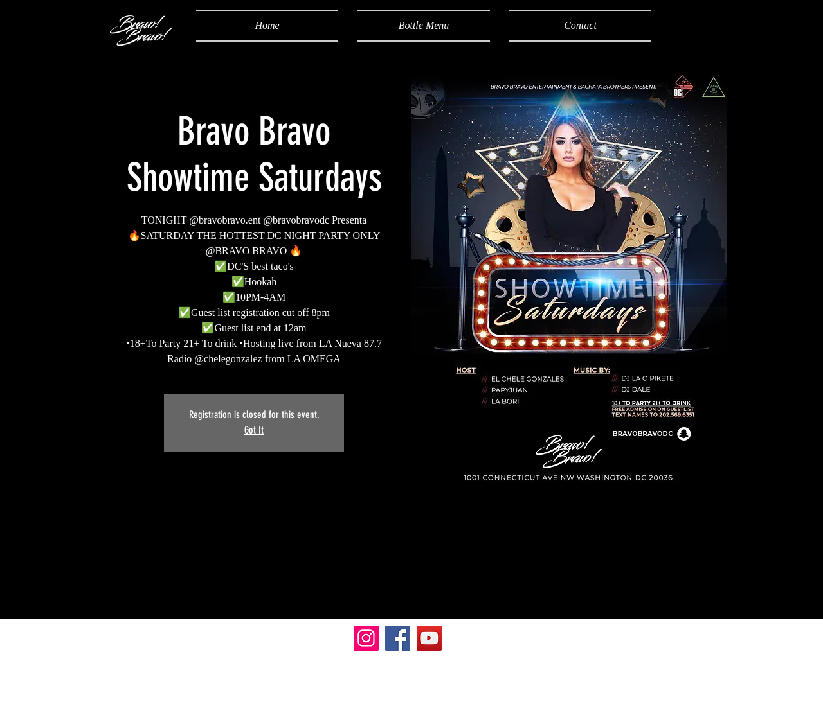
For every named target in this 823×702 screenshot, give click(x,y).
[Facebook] (397, 638)
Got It (254, 430)
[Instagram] (366, 638)
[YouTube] (429, 638)
